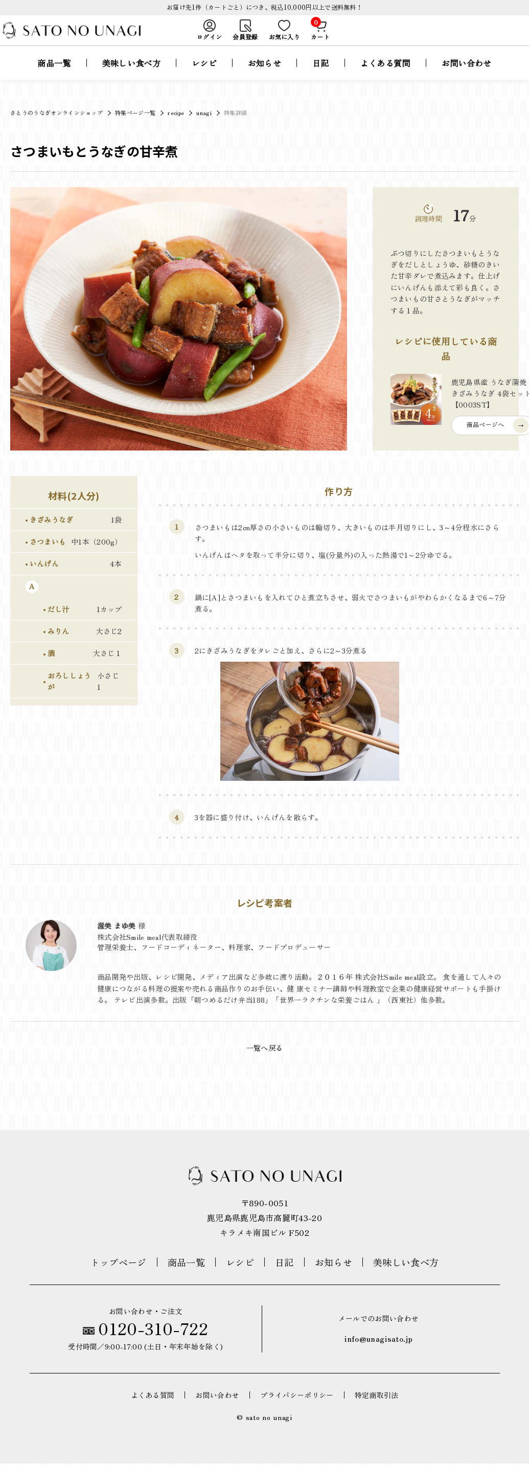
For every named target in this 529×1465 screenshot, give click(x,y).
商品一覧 (54, 77)
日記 (320, 77)
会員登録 (245, 37)
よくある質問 (385, 77)
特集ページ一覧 (135, 112)
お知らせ (264, 77)
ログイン (209, 37)
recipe (176, 112)
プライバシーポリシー (296, 1396)
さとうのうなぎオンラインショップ (56, 112)
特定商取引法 (377, 1396)
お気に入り (284, 37)
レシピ (204, 77)
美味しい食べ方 (131, 77)
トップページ (118, 1263)
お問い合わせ (467, 77)
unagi (204, 112)
